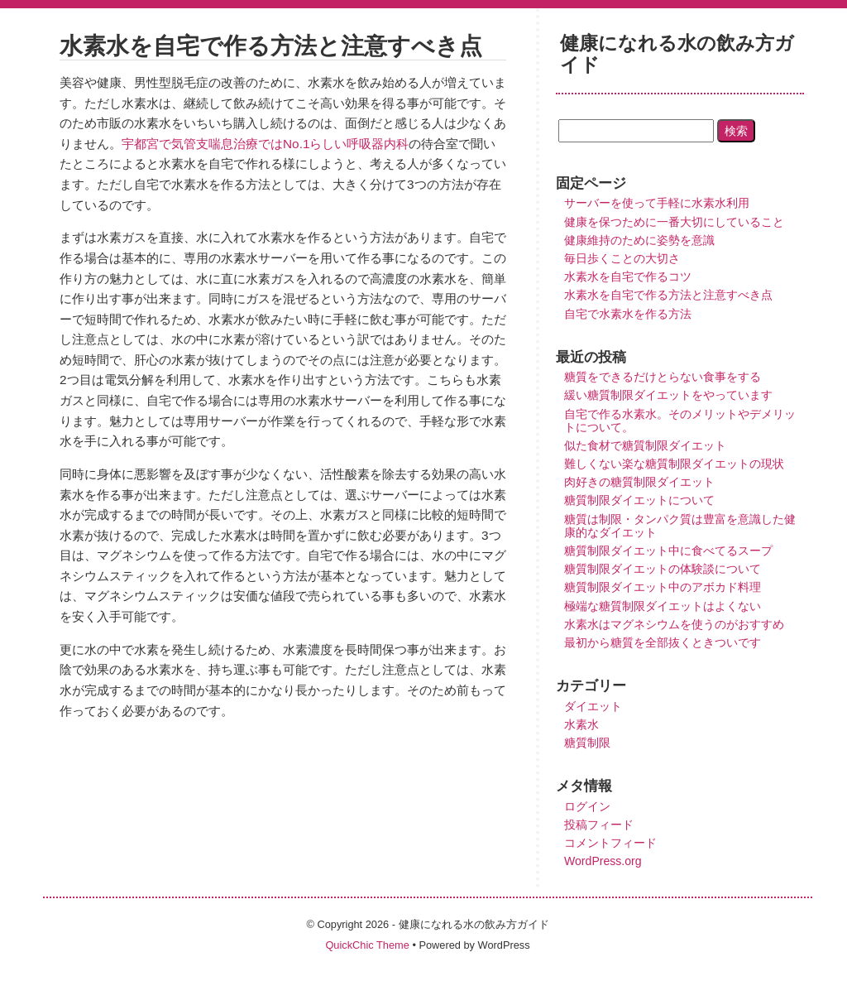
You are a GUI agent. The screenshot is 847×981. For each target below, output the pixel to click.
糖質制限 (587, 742)
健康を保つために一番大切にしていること (674, 221)
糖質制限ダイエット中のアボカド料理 (662, 587)
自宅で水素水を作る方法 (627, 313)
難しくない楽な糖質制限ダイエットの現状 (674, 463)
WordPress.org (603, 861)
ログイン (587, 806)
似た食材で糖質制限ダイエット (645, 445)
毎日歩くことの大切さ (622, 258)
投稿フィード (599, 824)
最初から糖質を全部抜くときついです (662, 642)
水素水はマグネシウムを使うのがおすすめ (674, 624)
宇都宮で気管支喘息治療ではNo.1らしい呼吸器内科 (265, 144)
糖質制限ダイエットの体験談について (662, 568)
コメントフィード (610, 842)
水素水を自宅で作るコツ (627, 276)
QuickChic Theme (367, 945)
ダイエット (593, 706)
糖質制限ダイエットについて (639, 500)
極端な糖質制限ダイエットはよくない (662, 606)
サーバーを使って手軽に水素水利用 (656, 202)
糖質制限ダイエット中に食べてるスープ (668, 550)
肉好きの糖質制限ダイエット (639, 481)
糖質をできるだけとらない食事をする (662, 376)
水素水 (581, 724)
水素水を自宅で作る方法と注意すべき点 (668, 294)
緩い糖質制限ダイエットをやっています (668, 395)
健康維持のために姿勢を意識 (639, 240)
